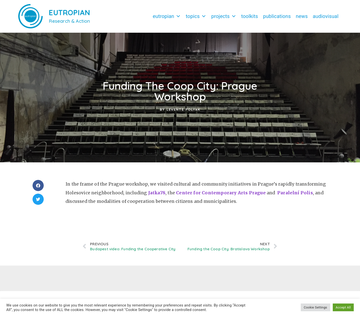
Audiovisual (325, 16)
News (302, 16)
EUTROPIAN (69, 12)
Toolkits (249, 16)
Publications (277, 16)
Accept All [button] (343, 307)
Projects (223, 16)
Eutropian (167, 16)
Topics (196, 16)
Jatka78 (157, 195)
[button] (38, 188)
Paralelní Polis (295, 195)
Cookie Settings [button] (315, 307)
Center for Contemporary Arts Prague (221, 195)
